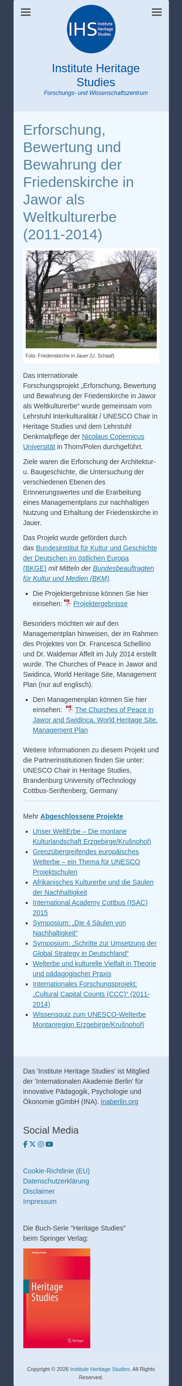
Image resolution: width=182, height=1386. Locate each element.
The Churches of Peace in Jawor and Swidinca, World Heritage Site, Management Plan (95, 720)
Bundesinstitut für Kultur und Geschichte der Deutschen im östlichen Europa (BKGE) (90, 558)
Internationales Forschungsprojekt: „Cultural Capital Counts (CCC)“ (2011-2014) (91, 994)
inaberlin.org (119, 1102)
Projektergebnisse (100, 603)
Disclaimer (39, 1191)
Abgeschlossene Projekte (81, 816)
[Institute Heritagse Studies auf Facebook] (26, 1144)
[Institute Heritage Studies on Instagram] (42, 1144)
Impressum (40, 1201)
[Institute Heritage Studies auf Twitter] (33, 1144)
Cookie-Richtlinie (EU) (56, 1171)
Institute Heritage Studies (96, 75)
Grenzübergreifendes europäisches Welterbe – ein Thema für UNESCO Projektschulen (86, 862)
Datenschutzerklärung (56, 1181)
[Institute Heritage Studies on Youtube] (49, 1144)
